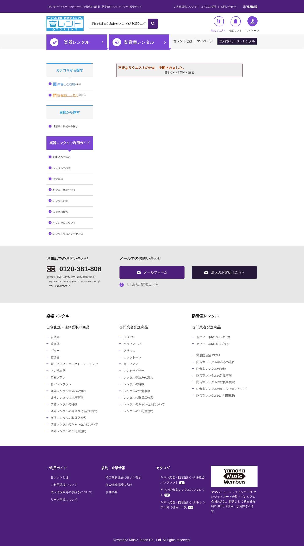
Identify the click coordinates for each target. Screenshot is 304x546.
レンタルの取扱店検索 (138, 397)
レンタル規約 (60, 200)
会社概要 (111, 492)
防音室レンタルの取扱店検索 (215, 382)
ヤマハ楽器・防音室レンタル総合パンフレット (182, 480)
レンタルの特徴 (62, 168)
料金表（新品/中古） (64, 189)
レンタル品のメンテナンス (68, 233)
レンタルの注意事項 (137, 391)
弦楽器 (55, 344)
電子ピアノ (131, 364)
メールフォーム (152, 272)
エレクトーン (132, 357)
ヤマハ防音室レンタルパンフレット (182, 492)
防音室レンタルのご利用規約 (215, 395)
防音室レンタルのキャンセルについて (221, 389)
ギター (55, 350)
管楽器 (55, 337)
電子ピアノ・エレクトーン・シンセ (74, 364)
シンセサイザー (134, 370)
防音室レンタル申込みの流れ (215, 362)
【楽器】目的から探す (65, 126)
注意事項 (58, 179)
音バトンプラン (61, 384)
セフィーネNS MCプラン (212, 344)
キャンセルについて (64, 222)
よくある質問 (208, 6)
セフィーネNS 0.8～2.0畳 (213, 337)
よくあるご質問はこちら (139, 284)
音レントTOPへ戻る (179, 72)
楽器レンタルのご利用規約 (68, 431)
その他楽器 (58, 370)
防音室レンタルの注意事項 (214, 375)
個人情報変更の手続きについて (71, 492)
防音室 (69, 95)
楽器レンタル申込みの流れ (68, 391)
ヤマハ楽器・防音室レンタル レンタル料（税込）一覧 (183, 505)
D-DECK (129, 337)
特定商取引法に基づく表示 (123, 477)
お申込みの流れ (62, 157)
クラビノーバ (132, 344)
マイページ (205, 41)
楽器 (67, 84)
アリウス (129, 350)
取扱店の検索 (60, 211)
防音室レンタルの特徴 (211, 368)
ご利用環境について (185, 6)
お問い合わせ (228, 6)
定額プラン (58, 377)
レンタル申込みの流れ (138, 377)
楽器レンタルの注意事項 (67, 397)
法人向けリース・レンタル (237, 41)
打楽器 (55, 357)
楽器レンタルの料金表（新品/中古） (75, 411)
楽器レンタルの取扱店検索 (68, 417)
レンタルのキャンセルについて (144, 404)
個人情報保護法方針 (119, 484)
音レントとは (182, 41)
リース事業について (64, 499)
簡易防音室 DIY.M (208, 355)
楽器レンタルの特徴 (64, 404)
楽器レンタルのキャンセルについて (74, 424)
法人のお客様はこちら (224, 272)
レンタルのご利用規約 (138, 411)
